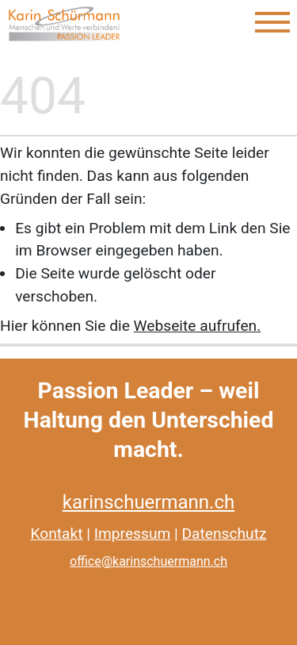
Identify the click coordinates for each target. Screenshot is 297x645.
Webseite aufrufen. (197, 326)
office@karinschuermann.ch (148, 561)
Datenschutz (224, 533)
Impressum (132, 533)
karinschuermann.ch (148, 502)
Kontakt (57, 533)
